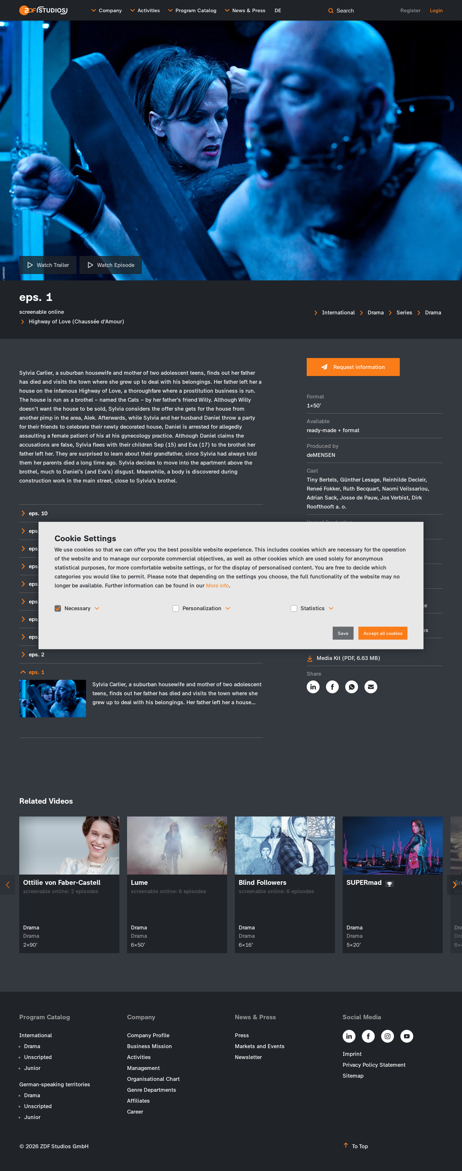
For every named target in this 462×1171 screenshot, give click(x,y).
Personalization (202, 608)
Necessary (77, 608)
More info (217, 586)
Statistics (313, 608)
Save (343, 633)
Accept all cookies (383, 633)
